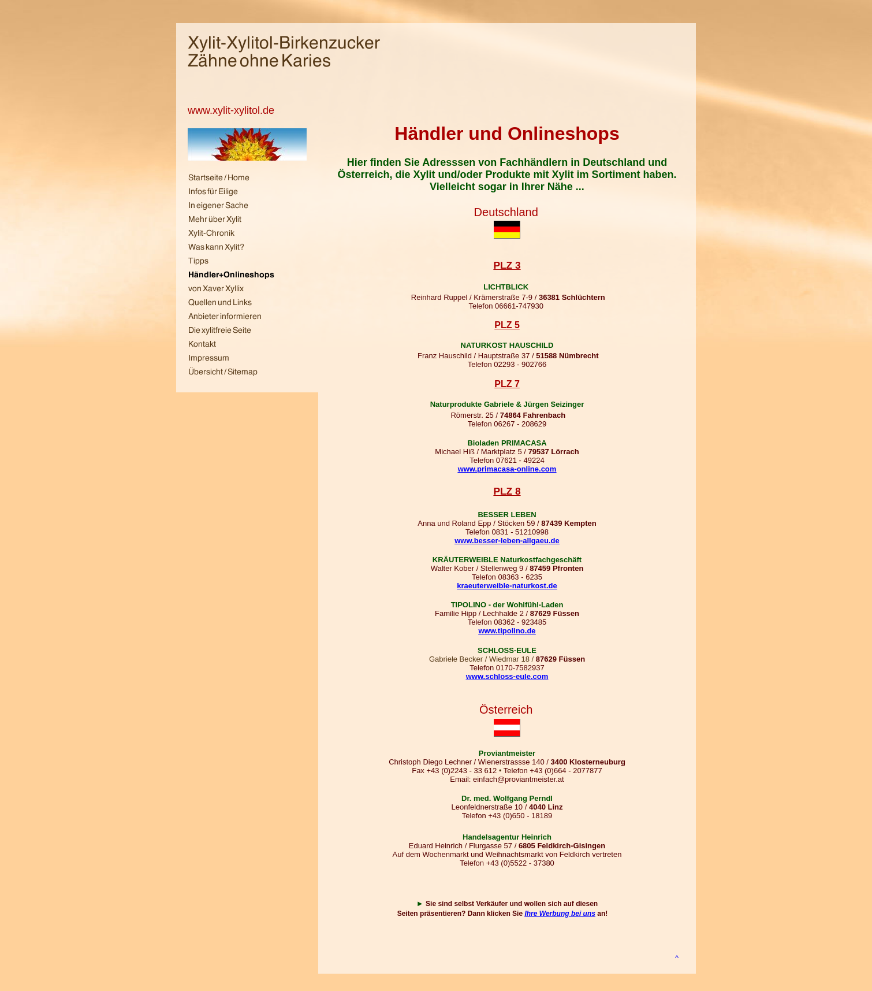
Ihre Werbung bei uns (559, 914)
